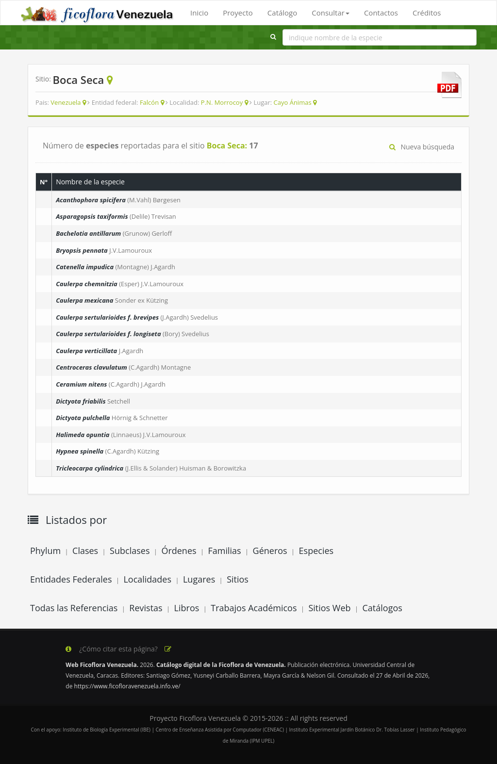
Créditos (427, 12)
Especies (316, 550)
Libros (186, 608)
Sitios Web (329, 608)
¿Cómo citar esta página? (119, 648)
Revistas (145, 608)
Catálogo (282, 12)
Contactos (381, 12)
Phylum (45, 550)
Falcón (149, 102)
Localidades (147, 579)
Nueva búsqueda (421, 146)
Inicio (199, 12)
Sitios (237, 579)
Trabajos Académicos (254, 608)
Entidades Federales (71, 579)
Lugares (199, 579)
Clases (85, 550)
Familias (224, 550)
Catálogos (382, 608)
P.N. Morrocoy (222, 102)
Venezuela (65, 102)
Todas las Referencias (73, 608)
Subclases (129, 550)
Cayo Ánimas (293, 102)
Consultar (330, 12)
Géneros (270, 550)
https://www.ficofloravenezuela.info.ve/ (127, 686)
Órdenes (178, 550)
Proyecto (238, 12)
